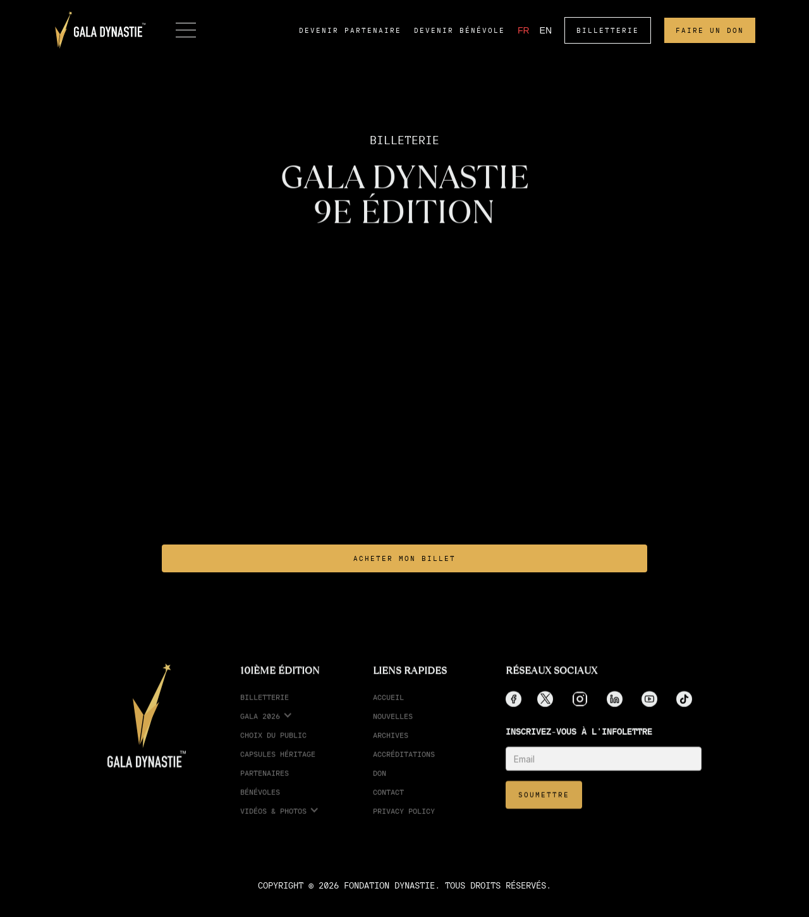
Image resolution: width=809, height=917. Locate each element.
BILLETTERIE (607, 30)
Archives (390, 744)
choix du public (273, 744)
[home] (100, 30)
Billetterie (264, 706)
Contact (388, 801)
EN (546, 30)
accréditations (404, 763)
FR (524, 30)
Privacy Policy (404, 820)
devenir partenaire (350, 30)
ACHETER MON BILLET (404, 558)
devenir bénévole (459, 30)
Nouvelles (393, 725)
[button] (186, 30)
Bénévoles (260, 801)
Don (379, 782)
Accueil (388, 706)
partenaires (264, 782)
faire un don (710, 30)
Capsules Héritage (277, 763)
